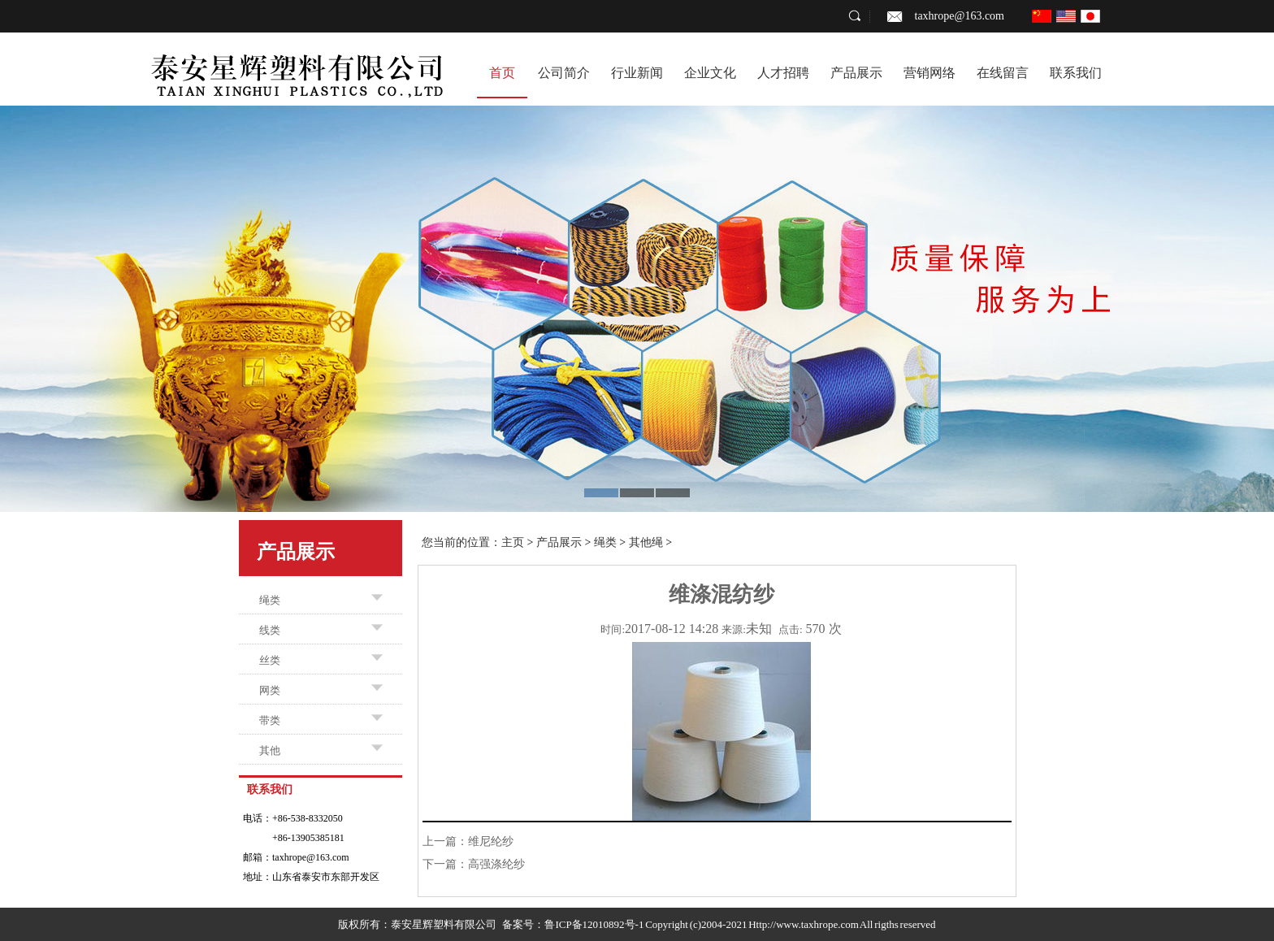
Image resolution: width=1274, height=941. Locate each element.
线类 (269, 630)
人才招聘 (783, 73)
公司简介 (564, 73)
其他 (269, 750)
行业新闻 (637, 73)
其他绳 (646, 542)
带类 (269, 720)
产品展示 (856, 73)
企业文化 (710, 73)
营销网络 (930, 73)
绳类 (269, 600)
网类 (269, 690)
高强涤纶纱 (496, 864)
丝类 (269, 660)
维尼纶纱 (491, 841)
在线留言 (1003, 73)
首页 (502, 73)
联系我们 (1076, 73)
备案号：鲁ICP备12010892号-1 (573, 924)
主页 (512, 542)
